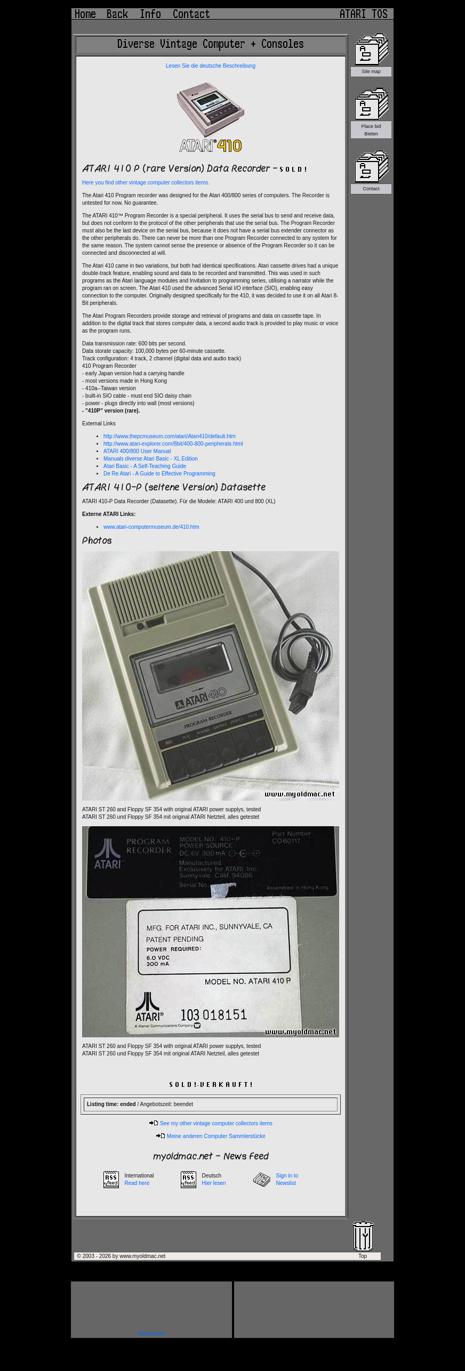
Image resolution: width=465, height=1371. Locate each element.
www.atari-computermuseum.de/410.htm (151, 527)
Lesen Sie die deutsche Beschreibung (210, 66)
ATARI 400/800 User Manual (137, 451)
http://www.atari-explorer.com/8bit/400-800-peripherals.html (173, 444)
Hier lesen (214, 1183)
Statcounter (151, 1333)
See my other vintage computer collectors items (210, 1123)
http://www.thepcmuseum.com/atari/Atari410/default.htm (169, 436)
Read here (137, 1183)
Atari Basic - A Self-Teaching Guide (144, 466)
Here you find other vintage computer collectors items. (146, 183)
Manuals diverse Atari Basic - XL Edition (150, 459)
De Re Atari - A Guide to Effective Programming (159, 474)
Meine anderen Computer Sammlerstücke (211, 1136)
